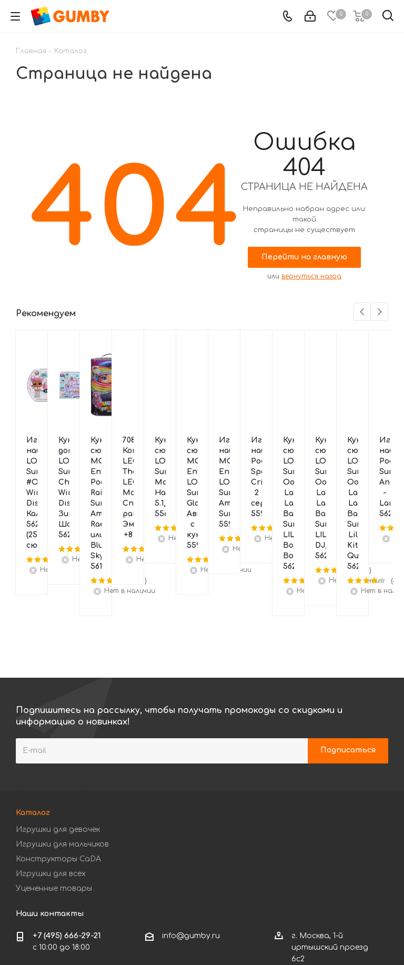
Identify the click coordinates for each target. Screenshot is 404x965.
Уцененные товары (54, 783)
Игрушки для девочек (58, 724)
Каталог (33, 707)
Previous (362, 312)
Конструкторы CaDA (58, 754)
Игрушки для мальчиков (62, 739)
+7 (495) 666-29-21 (67, 830)
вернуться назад (311, 276)
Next (379, 312)
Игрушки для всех (51, 768)
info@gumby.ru (191, 831)
